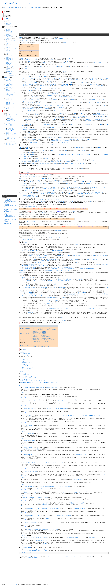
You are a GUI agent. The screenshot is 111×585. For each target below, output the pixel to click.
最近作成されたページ (10, 69)
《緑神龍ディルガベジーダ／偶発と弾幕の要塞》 (62, 267)
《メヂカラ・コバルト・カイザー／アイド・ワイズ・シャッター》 (54, 486)
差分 (16, 7)
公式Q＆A (9, 38)
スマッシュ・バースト (48, 62)
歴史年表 (8, 47)
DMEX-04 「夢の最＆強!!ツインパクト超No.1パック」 (33, 380)
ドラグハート (25, 359)
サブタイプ (23, 279)
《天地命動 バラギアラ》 (24, 333)
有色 (43, 163)
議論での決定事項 (10, 58)
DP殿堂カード (9, 85)
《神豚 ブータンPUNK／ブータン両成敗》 (56, 268)
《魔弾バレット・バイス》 (39, 280)
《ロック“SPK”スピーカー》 (33, 221)
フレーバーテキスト (27, 292)
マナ (66, 150)
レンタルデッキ (9, 81)
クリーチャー (25, 40)
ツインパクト (9, 3)
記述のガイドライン (10, 57)
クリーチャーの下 (32, 113)
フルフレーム (22, 58)
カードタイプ (87, 66)
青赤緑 (34, 267)
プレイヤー (82, 113)
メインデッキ (62, 66)
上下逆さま (48, 304)
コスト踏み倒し (53, 99)
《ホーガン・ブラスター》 (34, 96)
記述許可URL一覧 (9, 59)
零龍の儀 (24, 364)
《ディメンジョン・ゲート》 (53, 387)
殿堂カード (8, 39)
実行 (55, 119)
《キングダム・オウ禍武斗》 (25, 328)
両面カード (41, 66)
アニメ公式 (8, 130)
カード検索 (9, 116)
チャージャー (68, 160)
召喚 (98, 102)
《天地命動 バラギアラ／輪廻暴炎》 (39, 335)
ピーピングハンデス (79, 79)
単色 (83, 147)
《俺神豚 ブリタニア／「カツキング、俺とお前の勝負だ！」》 (83, 268)
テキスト (91, 221)
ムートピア (60, 85)
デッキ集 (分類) (9, 32)
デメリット (60, 81)
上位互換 (53, 192)
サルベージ (48, 174)
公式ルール (8, 35)
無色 (39, 105)
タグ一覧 (8, 64)
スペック (58, 252)
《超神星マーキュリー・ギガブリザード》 (65, 139)
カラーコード (9, 63)
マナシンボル (32, 264)
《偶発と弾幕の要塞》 (95, 192)
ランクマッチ (9, 100)
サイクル (62, 259)
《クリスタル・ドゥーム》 (95, 537)
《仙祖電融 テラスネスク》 (98, 114)
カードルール (10, 127)
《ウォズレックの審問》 (26, 196)
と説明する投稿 (59, 250)
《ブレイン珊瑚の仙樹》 (30, 206)
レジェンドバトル (10, 103)
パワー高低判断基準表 (10, 94)
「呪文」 (52, 250)
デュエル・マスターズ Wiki (25, 4)
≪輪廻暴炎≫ (45, 504)
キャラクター (9, 52)
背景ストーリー (9, 44)
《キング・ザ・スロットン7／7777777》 (66, 400)
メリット (61, 79)
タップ (61, 82)
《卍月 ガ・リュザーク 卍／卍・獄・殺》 (40, 341)
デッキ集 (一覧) (9, 31)
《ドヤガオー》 (26, 105)
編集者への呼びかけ (10, 55)
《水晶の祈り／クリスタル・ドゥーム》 (75, 537)
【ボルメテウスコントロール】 (76, 187)
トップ (4, 7)
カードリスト (10, 125)
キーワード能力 (97, 62)
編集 (13, 7)
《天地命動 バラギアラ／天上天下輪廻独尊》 (41, 336)
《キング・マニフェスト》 (48, 96)
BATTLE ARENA (9, 106)
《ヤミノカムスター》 (27, 88)
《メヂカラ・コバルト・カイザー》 (41, 488)
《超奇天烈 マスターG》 (26, 124)
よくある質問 (10, 119)
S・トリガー (58, 117)
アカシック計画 (61, 320)
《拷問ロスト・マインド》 (84, 193)
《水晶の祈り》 (44, 543)
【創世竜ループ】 (8, 200)
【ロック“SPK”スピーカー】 (29, 239)
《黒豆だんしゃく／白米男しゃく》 (33, 449)
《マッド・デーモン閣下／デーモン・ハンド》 (53, 93)
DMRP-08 (22, 259)
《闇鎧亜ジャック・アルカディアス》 (31, 492)
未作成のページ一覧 (10, 68)
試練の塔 (8, 104)
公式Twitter (9, 128)
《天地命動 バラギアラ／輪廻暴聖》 (39, 331)
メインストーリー (10, 98)
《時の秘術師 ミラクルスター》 (29, 108)
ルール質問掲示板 (10, 73)
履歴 (19, 7)
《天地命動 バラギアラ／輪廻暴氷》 (39, 332)
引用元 (23, 392)
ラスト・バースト (24, 365)
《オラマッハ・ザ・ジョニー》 (83, 139)
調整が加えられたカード (11, 87)
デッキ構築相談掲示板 (10, 75)
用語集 (7, 34)
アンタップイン (35, 556)
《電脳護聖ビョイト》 (78, 479)
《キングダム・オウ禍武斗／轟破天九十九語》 (41, 328)
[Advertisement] (9, 170)
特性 (45, 76)
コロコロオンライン (10, 132)
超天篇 (42, 260)
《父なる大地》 (36, 193)
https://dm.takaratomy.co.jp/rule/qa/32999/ (34, 549)
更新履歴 (8, 24)
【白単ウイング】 (8, 221)
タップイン (46, 158)
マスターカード (31, 312)
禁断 (49, 284)
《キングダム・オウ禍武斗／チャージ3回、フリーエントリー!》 (45, 329)
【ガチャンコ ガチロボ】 (62, 181)
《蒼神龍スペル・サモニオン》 (27, 129)
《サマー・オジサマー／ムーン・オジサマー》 (81, 154)
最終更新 (37, 7)
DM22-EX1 (28, 267)
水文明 (90, 556)
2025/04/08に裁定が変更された (32, 557)
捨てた (27, 85)
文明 (7, 43)
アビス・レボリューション (28, 277)
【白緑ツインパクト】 (25, 374)
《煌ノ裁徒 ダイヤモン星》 (10, 201)
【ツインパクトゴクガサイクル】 (28, 377)
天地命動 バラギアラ (54, 259)
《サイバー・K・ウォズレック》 (43, 540)
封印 (39, 161)
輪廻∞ (60, 137)
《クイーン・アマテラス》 (40, 88)
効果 (94, 99)
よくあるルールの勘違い (11, 40)
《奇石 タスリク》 (29, 102)
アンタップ (84, 82)
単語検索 (32, 7)
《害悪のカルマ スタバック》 (30, 195)
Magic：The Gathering (61, 297)
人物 (7, 53)
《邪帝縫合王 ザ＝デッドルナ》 (33, 508)
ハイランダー (66, 188)
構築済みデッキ (9, 30)
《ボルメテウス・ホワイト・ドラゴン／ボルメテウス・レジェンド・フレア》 (39, 188)
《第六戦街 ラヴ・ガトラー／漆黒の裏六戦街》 (41, 338)
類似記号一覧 (9, 62)
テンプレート (9, 60)
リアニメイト (50, 178)
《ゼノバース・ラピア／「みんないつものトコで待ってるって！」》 (86, 308)
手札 (70, 78)
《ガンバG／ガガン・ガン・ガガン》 (52, 105)
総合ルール (9, 36)
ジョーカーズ (44, 287)
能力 (52, 59)
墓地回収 (50, 95)
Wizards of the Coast (50, 297)
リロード (25, 7)
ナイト (28, 280)
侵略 (94, 255)
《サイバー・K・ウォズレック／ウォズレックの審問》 (35, 503)
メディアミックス (10, 50)
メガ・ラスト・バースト (28, 367)
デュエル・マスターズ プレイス (29, 250)
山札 (54, 124)
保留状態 (61, 107)
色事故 (88, 183)
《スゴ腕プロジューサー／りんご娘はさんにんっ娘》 (35, 497)
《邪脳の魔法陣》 (28, 119)
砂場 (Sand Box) (9, 66)
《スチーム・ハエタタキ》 (78, 255)
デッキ (54, 180)
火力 (97, 84)
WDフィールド (66, 42)
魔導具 (80, 279)
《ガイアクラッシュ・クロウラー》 (30, 82)
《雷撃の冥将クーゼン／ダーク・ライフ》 (59, 308)
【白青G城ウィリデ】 (9, 204)
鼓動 (23, 361)
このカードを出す (33, 142)
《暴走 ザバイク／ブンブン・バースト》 (37, 255)
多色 (99, 147)
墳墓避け (54, 187)
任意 (29, 132)
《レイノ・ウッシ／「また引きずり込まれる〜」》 (67, 294)
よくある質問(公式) (25, 547)
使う (37, 59)
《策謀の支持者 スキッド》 (45, 85)
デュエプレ (7, 77)
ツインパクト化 (37, 262)
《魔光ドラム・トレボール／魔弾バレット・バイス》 (59, 280)
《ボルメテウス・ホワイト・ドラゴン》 (97, 187)
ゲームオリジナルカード (11, 107)
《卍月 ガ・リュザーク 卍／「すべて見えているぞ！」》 (43, 342)
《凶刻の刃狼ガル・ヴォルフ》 (47, 193)
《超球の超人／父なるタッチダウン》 (94, 119)
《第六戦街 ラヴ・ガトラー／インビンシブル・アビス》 (58, 270)
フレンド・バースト (25, 370)
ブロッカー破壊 (88, 84)
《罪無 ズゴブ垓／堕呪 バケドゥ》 (65, 279)
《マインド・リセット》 (91, 79)
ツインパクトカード (59, 38)
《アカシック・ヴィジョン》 (29, 522)
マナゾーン (48, 82)
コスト (29, 61)
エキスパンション (10, 29)
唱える (54, 84)
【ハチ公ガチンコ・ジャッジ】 (76, 181)
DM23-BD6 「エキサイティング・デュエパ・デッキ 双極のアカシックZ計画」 (39, 382)
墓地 (71, 84)
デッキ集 (8, 83)
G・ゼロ (30, 156)
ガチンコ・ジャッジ (25, 127)
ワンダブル (67, 62)
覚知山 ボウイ (7, 202)
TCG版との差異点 (10, 84)
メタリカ (103, 116)
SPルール (8, 102)
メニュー (6, 18)
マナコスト (62, 113)
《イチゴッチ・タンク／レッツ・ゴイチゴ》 (32, 78)
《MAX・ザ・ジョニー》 (9, 207)
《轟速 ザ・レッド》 (62, 255)
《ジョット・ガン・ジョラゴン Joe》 (42, 124)
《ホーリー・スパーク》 (24, 345)
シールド (90, 116)
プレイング (48, 199)
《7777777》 (35, 196)
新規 (10, 7)
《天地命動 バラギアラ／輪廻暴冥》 (39, 333)
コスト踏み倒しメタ (102, 255)
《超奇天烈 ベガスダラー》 (29, 415)
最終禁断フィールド (27, 362)
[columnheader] (25, 326)
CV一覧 (7, 108)
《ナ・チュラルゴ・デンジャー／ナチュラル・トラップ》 (36, 462)
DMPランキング (9, 129)
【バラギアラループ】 (25, 379)
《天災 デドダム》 (8, 199)
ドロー (99, 85)
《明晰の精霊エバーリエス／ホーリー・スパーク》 (42, 346)
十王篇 (22, 272)
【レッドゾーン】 (41, 257)
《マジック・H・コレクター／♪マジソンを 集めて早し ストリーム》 (42, 529)
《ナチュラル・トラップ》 (57, 462)
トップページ (9, 22)
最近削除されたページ (10, 71)
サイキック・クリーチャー (28, 358)
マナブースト (44, 79)
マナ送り (45, 160)
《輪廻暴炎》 (48, 518)
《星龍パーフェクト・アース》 (29, 471)
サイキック (44, 284)
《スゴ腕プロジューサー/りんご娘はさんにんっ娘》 (35, 550)
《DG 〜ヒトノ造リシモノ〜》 (80, 116)
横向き (57, 304)
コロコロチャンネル (10, 133)
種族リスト (8, 41)
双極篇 (20, 37)
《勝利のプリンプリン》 (63, 154)
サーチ (43, 174)
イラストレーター (10, 45)
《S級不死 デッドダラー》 (28, 440)
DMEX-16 (53, 279)
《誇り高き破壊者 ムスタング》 (29, 84)
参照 (98, 113)
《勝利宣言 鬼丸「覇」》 (28, 454)
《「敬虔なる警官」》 (9, 215)
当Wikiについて (9, 23)
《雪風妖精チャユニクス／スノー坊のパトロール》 (42, 294)
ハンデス (49, 81)
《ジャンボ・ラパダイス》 (58, 78)
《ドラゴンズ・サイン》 (28, 486)
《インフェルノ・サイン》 (28, 99)
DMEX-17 (98, 264)
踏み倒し (90, 120)
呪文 (34, 40)
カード (57, 58)
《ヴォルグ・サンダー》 (40, 181)
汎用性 (67, 61)
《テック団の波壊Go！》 (28, 110)
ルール (62, 284)
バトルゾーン (26, 101)
